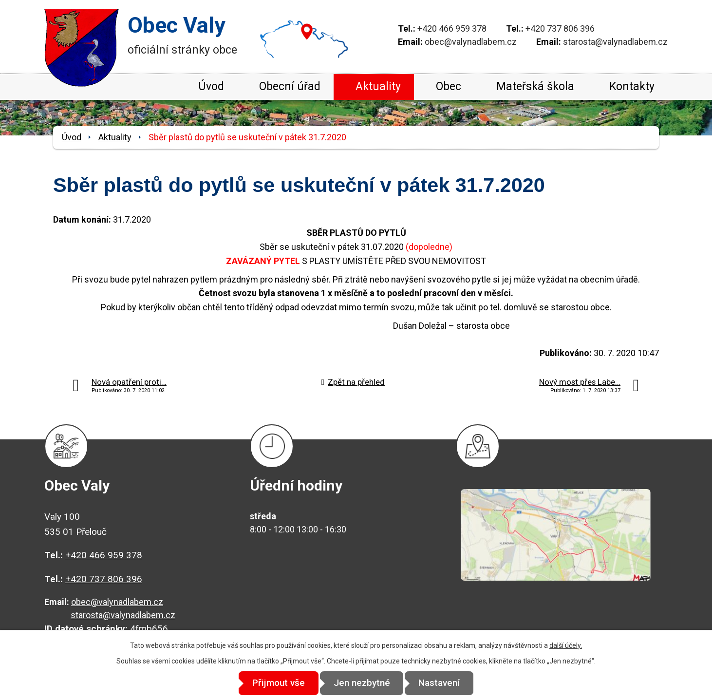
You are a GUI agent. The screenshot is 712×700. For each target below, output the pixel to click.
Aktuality (378, 86)
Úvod (211, 86)
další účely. (565, 645)
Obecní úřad (289, 86)
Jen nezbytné (362, 683)
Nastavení (444, 683)
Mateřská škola (535, 86)
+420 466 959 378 (452, 28)
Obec (448, 86)
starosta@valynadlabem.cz (615, 42)
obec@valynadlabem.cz (471, 42)
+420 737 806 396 (560, 28)
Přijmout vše (274, 683)
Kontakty (632, 86)
